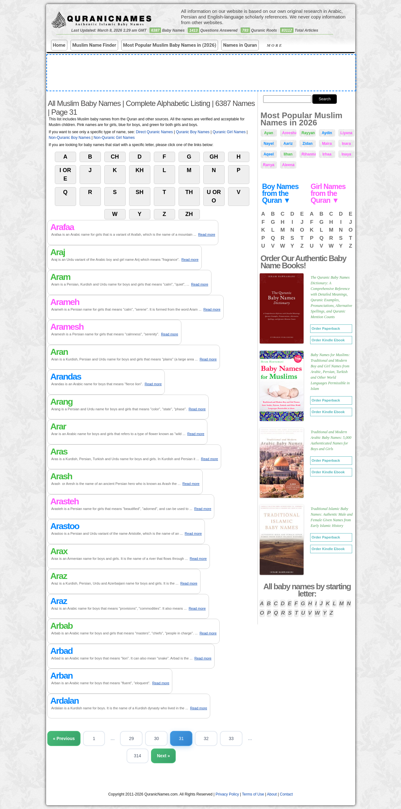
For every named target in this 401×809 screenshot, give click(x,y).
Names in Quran (240, 45)
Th (189, 192)
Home (59, 45)
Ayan (268, 133)
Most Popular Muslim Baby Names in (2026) (169, 45)
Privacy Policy (227, 794)
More (280, 45)
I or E (65, 174)
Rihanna (309, 154)
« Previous (70, 738)
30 (162, 738)
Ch (115, 157)
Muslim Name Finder (94, 45)
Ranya (268, 165)
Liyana (346, 133)
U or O (214, 196)
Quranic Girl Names (229, 132)
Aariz (288, 143)
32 (213, 738)
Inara (346, 143)
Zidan (308, 143)
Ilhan (288, 154)
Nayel (268, 143)
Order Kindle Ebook (328, 340)
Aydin (327, 133)
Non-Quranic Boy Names (70, 137)
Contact (286, 794)
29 (137, 738)
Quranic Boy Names (192, 132)
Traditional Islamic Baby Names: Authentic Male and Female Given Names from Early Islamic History (332, 517)
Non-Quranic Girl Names (114, 137)
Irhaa (326, 154)
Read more (206, 234)
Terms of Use (253, 794)
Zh (189, 214)
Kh (140, 170)
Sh (139, 192)
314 (143, 756)
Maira (327, 143)
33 (238, 738)
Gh (214, 157)
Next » (169, 756)
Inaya (346, 154)
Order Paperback (326, 328)
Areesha (289, 133)
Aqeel (268, 154)
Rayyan (308, 133)
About (272, 794)
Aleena (288, 165)
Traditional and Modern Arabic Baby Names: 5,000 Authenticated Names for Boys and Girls (331, 440)
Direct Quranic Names (154, 132)
